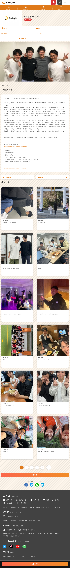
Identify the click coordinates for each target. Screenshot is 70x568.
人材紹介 (51, 533)
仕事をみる (35, 475)
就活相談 (32, 507)
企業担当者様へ (10, 529)
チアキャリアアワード (8, 556)
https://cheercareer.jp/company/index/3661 (15, 168)
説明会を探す (21, 500)
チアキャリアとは (10, 516)
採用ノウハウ (23, 533)
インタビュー (35, 38)
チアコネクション (59, 533)
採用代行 (17, 536)
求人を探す (8, 500)
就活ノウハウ (6, 507)
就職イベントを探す (51, 500)
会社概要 (5, 520)
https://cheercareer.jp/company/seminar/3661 (15, 146)
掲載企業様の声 (6, 533)
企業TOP (17, 28)
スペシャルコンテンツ (23, 507)
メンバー (52, 33)
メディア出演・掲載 (22, 520)
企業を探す (35, 500)
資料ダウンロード (32, 533)
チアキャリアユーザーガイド (55, 507)
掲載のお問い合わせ (26, 529)
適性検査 (21, 503)
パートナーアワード (30, 556)
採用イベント (15, 533)
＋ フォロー (28, 19)
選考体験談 (13, 507)
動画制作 (11, 536)
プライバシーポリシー (34, 520)
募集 (52, 28)
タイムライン (9, 503)
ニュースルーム (12, 520)
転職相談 (38, 507)
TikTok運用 (5, 536)
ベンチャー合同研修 (43, 533)
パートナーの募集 (19, 556)
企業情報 (17, 33)
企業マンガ (44, 507)
